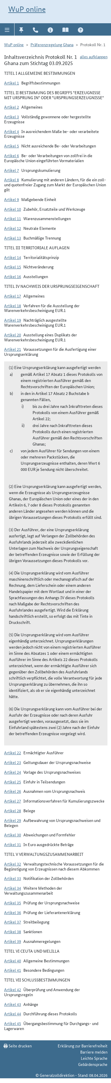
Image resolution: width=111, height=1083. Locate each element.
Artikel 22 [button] (12, 752)
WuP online (27, 9)
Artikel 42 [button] (12, 989)
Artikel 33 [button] (12, 878)
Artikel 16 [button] (12, 276)
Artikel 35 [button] (12, 903)
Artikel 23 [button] (12, 762)
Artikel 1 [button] (11, 83)
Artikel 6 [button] (11, 155)
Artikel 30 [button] (12, 835)
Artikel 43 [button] (12, 1004)
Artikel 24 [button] (12, 772)
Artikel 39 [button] (12, 941)
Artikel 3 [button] (11, 116)
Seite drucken (18, 1046)
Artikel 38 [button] (12, 931)
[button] (7, 29)
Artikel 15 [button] (12, 267)
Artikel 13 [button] (12, 238)
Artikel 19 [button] (12, 320)
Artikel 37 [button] (12, 922)
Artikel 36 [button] (12, 912)
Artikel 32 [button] (12, 864)
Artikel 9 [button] (11, 199)
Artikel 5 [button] (11, 146)
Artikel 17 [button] (12, 296)
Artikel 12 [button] (12, 228)
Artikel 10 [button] (12, 209)
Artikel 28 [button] (12, 810)
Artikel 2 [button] (11, 107)
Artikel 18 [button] (12, 305)
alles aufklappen (93, 56)
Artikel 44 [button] (12, 1013)
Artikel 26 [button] (12, 791)
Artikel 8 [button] (11, 179)
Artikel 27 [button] (12, 801)
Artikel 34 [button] (12, 888)
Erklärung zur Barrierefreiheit (82, 1046)
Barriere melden (93, 1052)
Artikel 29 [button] (12, 820)
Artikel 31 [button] (12, 844)
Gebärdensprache (92, 1064)
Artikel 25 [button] (12, 782)
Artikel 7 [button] (11, 170)
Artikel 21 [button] (12, 349)
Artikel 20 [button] (12, 335)
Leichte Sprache (94, 1058)
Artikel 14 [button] (12, 257)
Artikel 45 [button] (12, 1023)
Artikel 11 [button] (12, 218)
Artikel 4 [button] (11, 131)
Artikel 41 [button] (12, 970)
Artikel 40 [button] (12, 961)
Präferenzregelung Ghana (51, 44)
